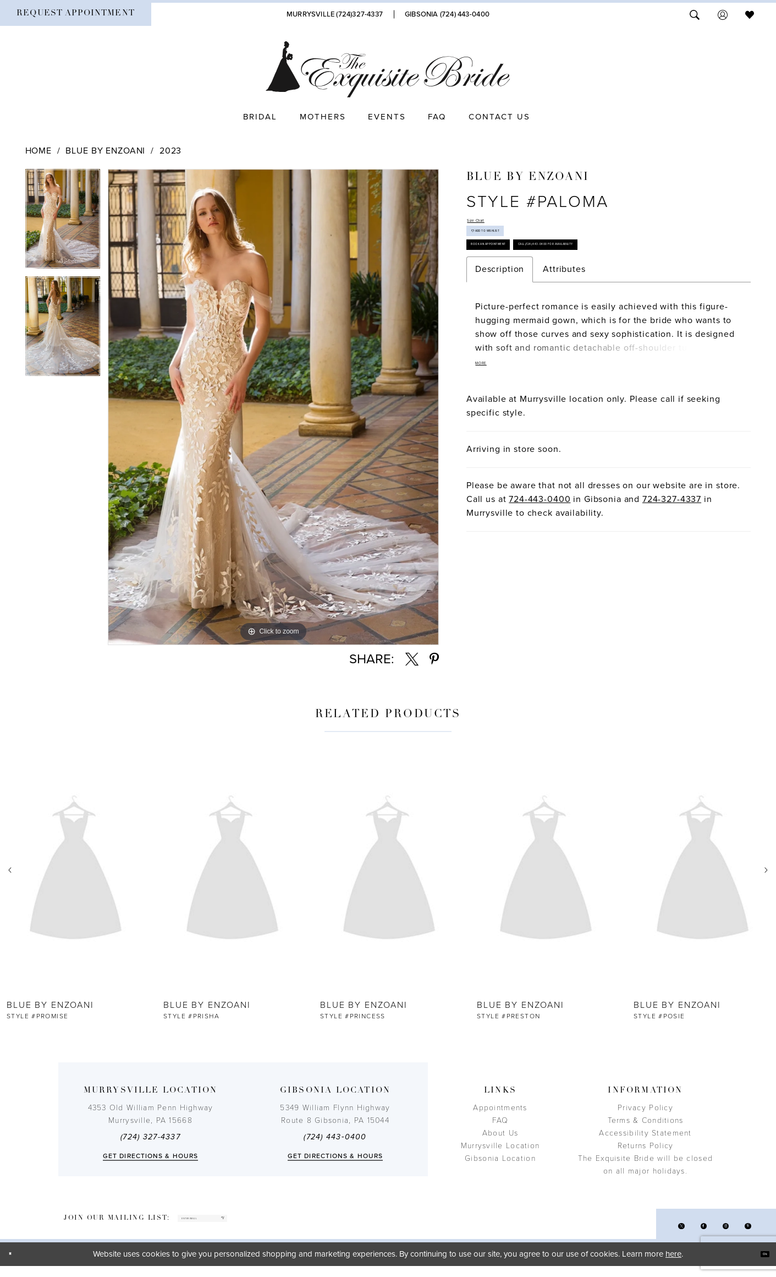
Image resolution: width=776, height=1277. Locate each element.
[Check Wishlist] (749, 14)
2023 (170, 150)
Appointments (500, 1107)
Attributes (564, 349)
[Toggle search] (694, 14)
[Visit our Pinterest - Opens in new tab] (743, 1233)
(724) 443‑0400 (335, 1137)
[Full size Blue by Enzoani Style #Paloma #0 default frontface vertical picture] (273, 407)
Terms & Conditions (646, 1120)
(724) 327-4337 (150, 1137)
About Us (500, 1133)
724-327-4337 (671, 586)
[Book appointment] (75, 14)
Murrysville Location (500, 1145)
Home (38, 150)
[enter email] (241, 1224)
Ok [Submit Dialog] (758, 1265)
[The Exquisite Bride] (388, 69)
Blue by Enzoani (105, 150)
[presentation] (75, 870)
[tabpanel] (62, 222)
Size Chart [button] (489, 225)
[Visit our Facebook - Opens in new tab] (679, 1233)
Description (499, 349)
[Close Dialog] (16, 1265)
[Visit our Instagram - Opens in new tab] (711, 1233)
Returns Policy (646, 1145)
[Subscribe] (293, 1224)
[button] (722, 14)
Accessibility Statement (645, 1133)
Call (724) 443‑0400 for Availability (547, 317)
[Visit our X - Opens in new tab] (648, 1233)
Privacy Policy (645, 1107)
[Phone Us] (335, 14)
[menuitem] (75, 14)
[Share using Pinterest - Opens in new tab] (434, 659)
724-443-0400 (539, 586)
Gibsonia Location (500, 1158)
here (673, 1265)
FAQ (500, 1120)
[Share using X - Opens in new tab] (412, 659)
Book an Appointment (521, 284)
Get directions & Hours (150, 1156)
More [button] (489, 449)
